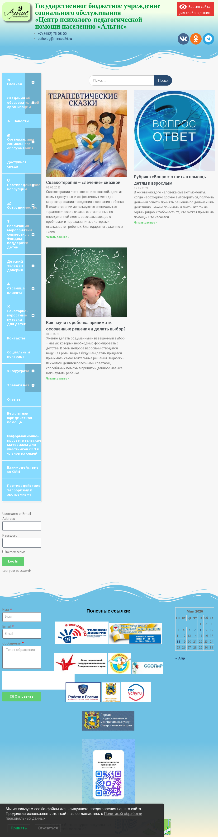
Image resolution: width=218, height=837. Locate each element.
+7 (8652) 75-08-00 (52, 34)
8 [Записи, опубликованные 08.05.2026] (200, 630)
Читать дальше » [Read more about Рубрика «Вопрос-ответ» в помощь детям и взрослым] (145, 222)
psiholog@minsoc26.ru (55, 39)
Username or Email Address (16, 516)
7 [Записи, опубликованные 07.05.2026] (195, 630)
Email (6, 626)
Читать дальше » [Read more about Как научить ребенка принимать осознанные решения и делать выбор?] (57, 378)
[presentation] (38, 680)
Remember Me (13, 552)
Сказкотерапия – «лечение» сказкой (83, 182)
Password (9, 535)
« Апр (180, 658)
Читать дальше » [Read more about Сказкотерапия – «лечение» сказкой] (57, 237)
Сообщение (11, 643)
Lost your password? (16, 570)
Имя (5, 610)
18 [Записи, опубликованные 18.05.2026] (178, 642)
